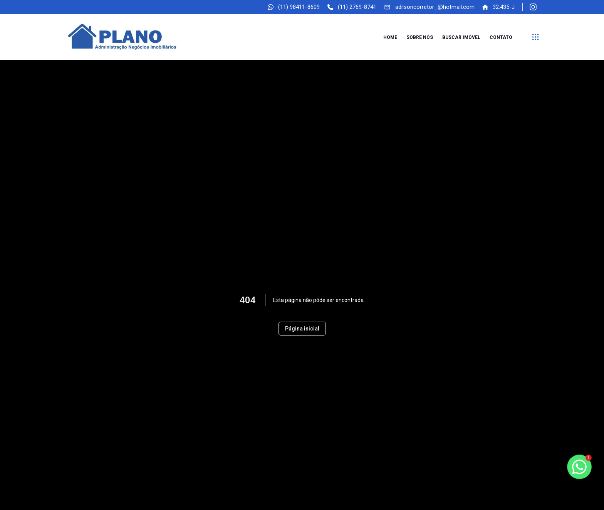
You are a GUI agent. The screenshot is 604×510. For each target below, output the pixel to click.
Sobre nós (419, 37)
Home (390, 37)
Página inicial (302, 328)
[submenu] (535, 37)
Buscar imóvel (461, 37)
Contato (501, 37)
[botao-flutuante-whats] (579, 467)
